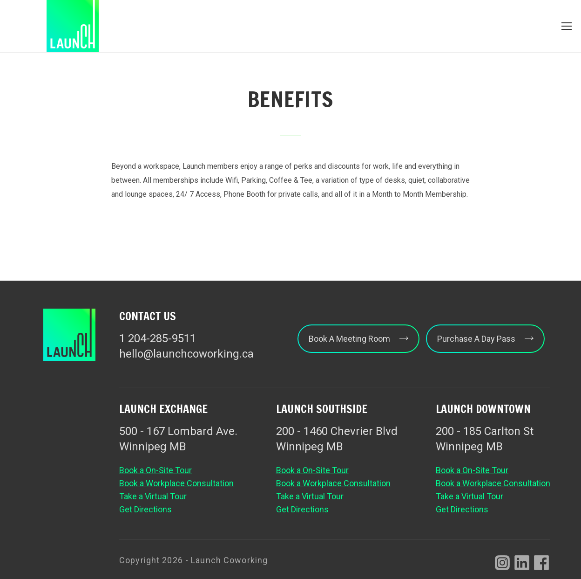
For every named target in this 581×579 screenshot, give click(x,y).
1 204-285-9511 (157, 338)
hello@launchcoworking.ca (186, 353)
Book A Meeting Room (358, 339)
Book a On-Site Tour (155, 470)
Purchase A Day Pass (485, 339)
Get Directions (145, 509)
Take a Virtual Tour (153, 496)
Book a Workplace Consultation (176, 483)
